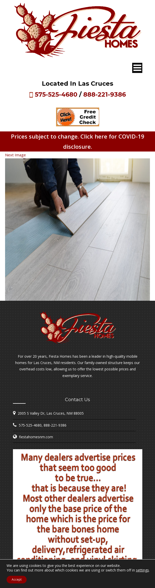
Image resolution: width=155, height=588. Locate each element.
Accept (17, 579)
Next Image (15, 154)
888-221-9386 (104, 94)
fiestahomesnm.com (36, 436)
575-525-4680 (56, 94)
